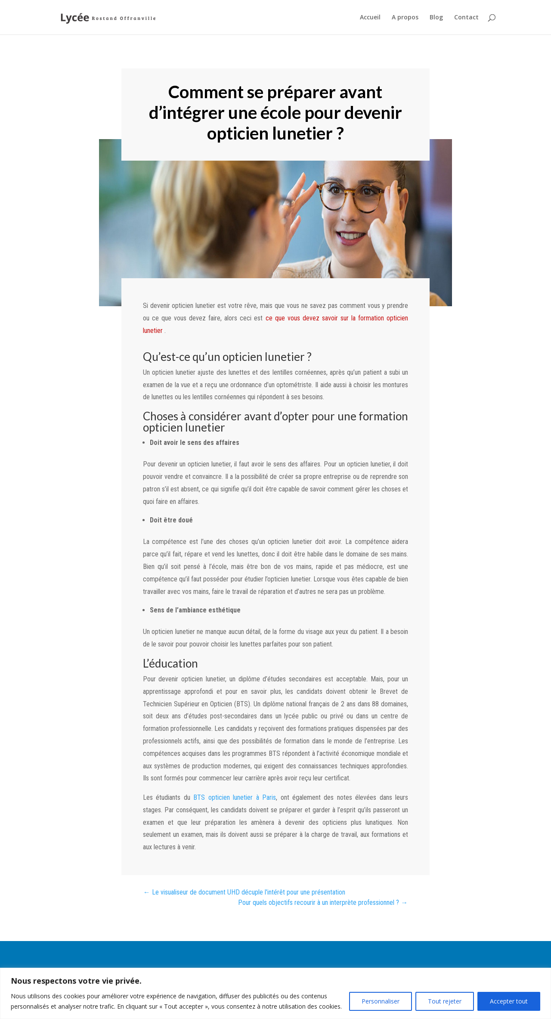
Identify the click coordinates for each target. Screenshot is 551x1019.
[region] (275, 993)
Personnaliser (380, 1001)
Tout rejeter (444, 1001)
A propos (405, 17)
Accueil (370, 17)
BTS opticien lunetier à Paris (234, 797)
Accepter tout (509, 1001)
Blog (436, 17)
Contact (466, 17)
